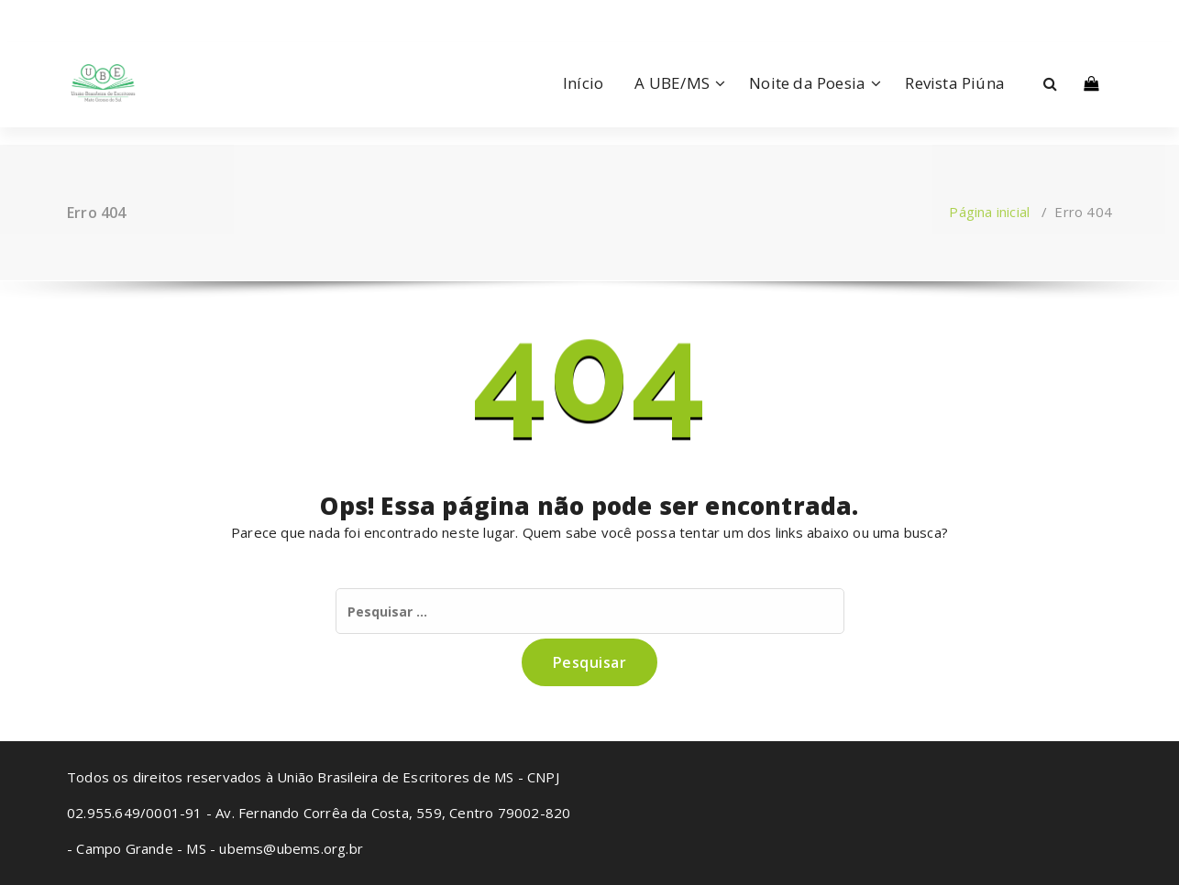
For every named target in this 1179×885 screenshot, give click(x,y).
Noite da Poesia (807, 82)
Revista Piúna (955, 82)
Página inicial (989, 211)
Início (583, 82)
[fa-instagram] (97, 15)
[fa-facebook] (70, 15)
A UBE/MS (672, 82)
